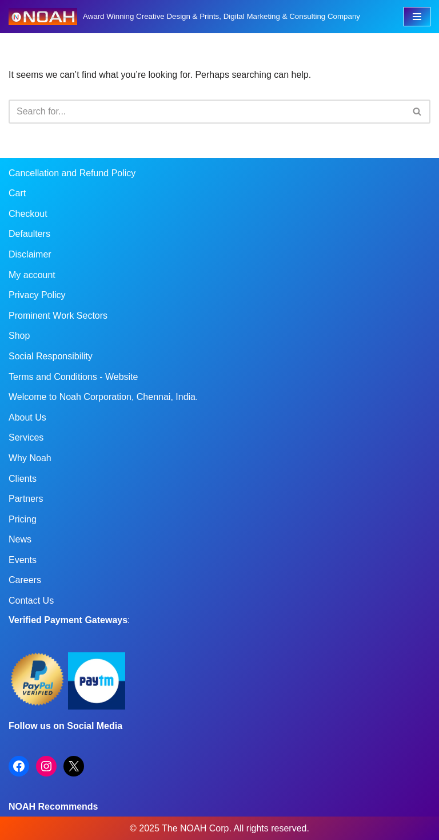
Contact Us (31, 600)
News (20, 539)
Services (26, 437)
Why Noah (30, 458)
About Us (27, 417)
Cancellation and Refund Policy (72, 173)
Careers (25, 580)
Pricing (23, 519)
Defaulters (29, 234)
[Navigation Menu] (417, 16)
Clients (23, 479)
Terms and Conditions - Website (73, 377)
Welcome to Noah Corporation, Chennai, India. (103, 397)
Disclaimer (30, 254)
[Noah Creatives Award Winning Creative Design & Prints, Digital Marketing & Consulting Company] (184, 16)
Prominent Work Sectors (58, 315)
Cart (17, 193)
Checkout (28, 214)
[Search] (207, 112)
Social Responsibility (51, 356)
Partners (26, 499)
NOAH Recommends (53, 806)
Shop (19, 335)
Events (23, 560)
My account (32, 275)
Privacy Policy (37, 295)
